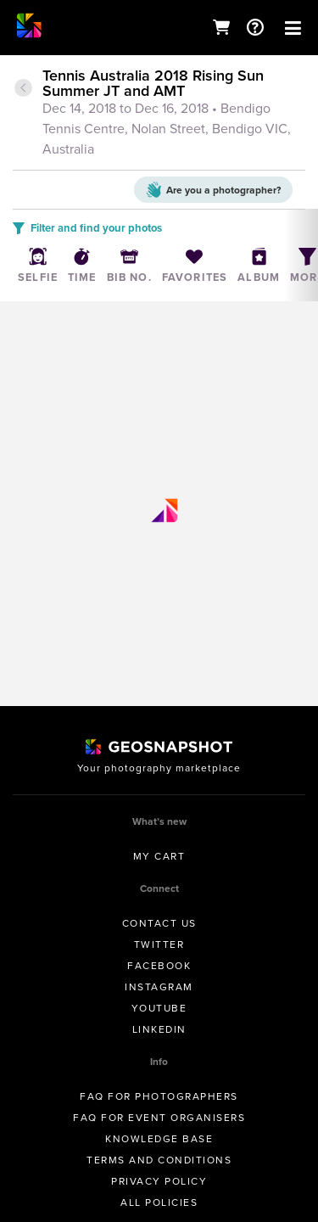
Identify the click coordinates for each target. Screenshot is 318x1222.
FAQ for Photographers (159, 1096)
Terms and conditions (159, 1160)
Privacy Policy (159, 1181)
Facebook (159, 965)
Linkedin (159, 1029)
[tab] (159, 114)
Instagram (159, 987)
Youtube (159, 1008)
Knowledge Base (159, 1138)
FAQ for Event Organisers (159, 1117)
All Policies (159, 1202)
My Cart (159, 856)
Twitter (159, 944)
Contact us (159, 923)
